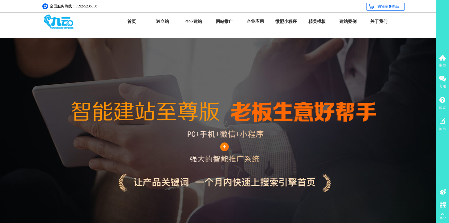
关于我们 (379, 21)
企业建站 (193, 21)
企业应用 (255, 21)
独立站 (162, 21)
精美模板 (317, 21)
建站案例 (348, 21)
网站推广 (224, 21)
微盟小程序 (286, 21)
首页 (131, 21)
